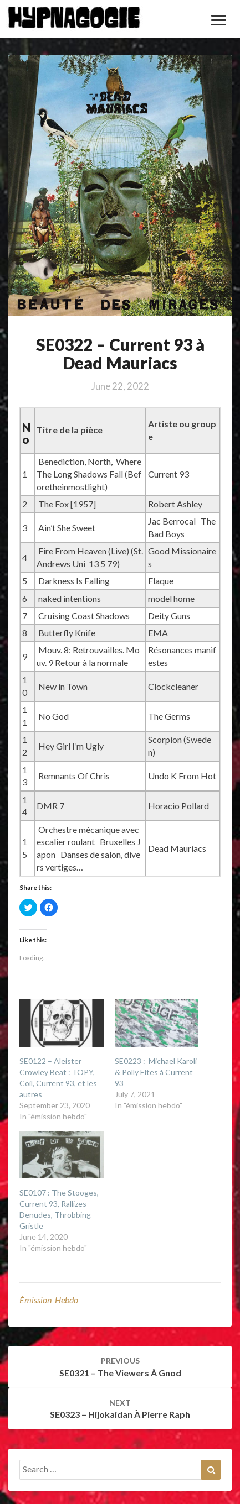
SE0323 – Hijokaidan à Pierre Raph (120, 1409)
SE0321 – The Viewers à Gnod (120, 1367)
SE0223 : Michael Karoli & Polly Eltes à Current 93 (156, 1072)
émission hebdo (48, 1300)
